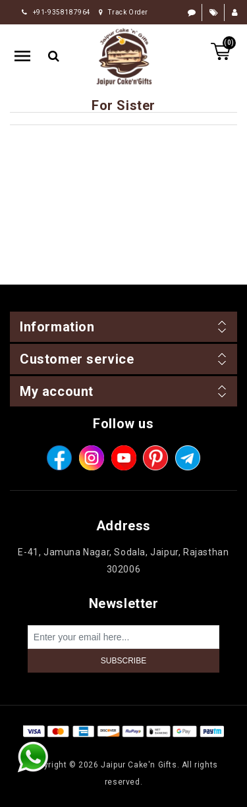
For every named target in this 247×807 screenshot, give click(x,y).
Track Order (123, 12)
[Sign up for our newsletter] (123, 637)
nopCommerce (147, 747)
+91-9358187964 (56, 12)
